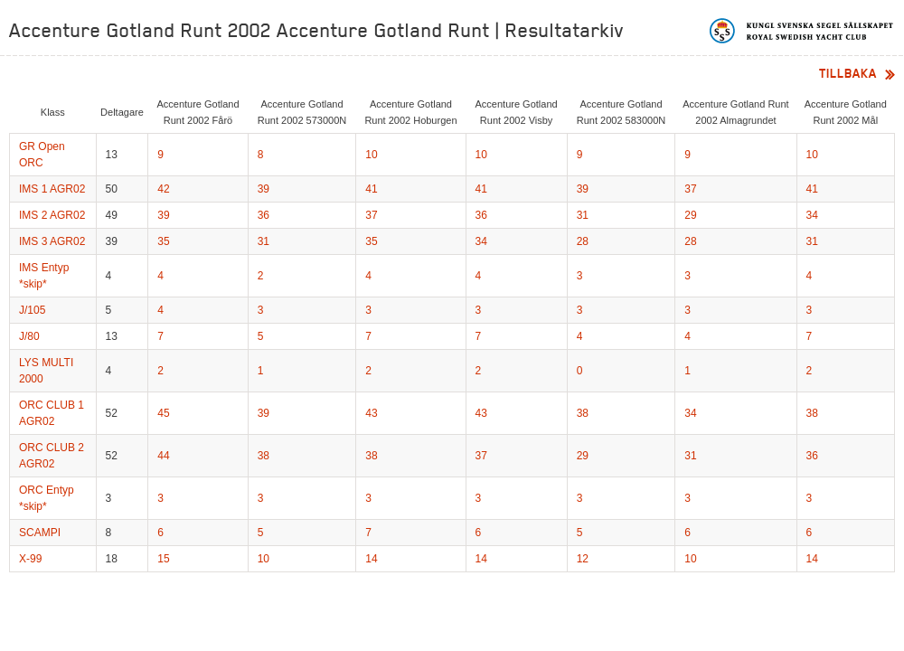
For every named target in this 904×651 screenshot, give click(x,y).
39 (263, 189)
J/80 (29, 336)
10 (371, 154)
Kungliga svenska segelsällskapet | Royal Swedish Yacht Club (802, 30)
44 (163, 455)
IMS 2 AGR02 (52, 215)
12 (583, 558)
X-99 (30, 558)
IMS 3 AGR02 (52, 241)
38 (583, 413)
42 (163, 189)
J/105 (32, 310)
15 (163, 558)
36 (263, 215)
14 (371, 558)
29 (690, 215)
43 (371, 413)
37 (690, 189)
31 (583, 215)
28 (583, 241)
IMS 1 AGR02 (52, 189)
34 (812, 215)
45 (163, 413)
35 (163, 241)
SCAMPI (40, 532)
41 (371, 189)
